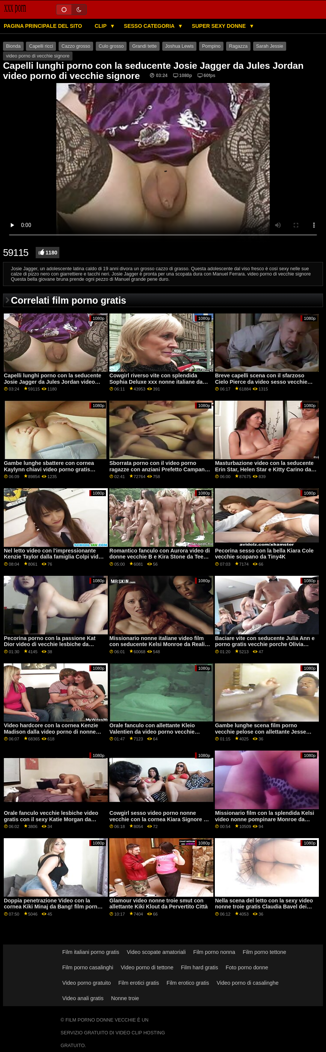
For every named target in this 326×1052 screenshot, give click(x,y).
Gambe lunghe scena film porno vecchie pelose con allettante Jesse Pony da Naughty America (260, 731)
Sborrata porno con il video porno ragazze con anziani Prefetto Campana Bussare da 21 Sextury (158, 469)
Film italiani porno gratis (90, 952)
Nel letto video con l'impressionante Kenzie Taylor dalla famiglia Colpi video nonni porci (54, 557)
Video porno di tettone (147, 967)
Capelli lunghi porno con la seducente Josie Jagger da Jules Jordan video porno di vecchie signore (52, 381)
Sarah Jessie (269, 46)
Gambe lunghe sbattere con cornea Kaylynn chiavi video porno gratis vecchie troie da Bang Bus (49, 469)
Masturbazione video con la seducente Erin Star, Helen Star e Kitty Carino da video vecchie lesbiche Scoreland (264, 469)
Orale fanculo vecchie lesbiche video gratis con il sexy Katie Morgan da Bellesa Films (51, 819)
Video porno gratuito (86, 983)
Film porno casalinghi (87, 967)
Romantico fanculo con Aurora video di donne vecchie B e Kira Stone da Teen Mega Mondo (159, 557)
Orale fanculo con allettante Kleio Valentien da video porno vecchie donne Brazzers (152, 731)
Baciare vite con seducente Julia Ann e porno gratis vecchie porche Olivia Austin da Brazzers (264, 644)
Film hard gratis (199, 967)
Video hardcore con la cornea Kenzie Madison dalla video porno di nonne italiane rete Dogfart (51, 731)
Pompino (211, 46)
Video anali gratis (83, 998)
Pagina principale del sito (43, 26)
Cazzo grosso (76, 46)
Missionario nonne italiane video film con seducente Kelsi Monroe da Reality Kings (159, 644)
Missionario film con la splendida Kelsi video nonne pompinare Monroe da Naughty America (264, 819)
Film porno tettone (264, 952)
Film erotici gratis (138, 983)
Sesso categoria (150, 26)
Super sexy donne (220, 26)
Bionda (13, 46)
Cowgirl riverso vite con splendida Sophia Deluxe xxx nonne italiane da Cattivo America (155, 381)
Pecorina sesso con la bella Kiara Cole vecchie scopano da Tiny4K (264, 554)
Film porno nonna (214, 952)
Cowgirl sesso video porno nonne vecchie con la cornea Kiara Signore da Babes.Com (159, 819)
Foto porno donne (247, 967)
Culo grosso (111, 46)
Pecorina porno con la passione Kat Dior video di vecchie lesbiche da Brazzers (49, 644)
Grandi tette (144, 46)
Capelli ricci (41, 46)
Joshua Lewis (179, 46)
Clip (101, 26)
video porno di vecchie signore (37, 56)
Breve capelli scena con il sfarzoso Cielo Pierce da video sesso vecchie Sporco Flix (261, 381)
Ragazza (238, 46)
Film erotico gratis (187, 983)
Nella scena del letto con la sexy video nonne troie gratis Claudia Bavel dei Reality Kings (264, 907)
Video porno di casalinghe (248, 983)
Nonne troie (125, 998)
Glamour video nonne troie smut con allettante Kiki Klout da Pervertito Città (158, 904)
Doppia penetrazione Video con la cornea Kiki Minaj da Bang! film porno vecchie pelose (52, 907)
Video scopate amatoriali (156, 952)
